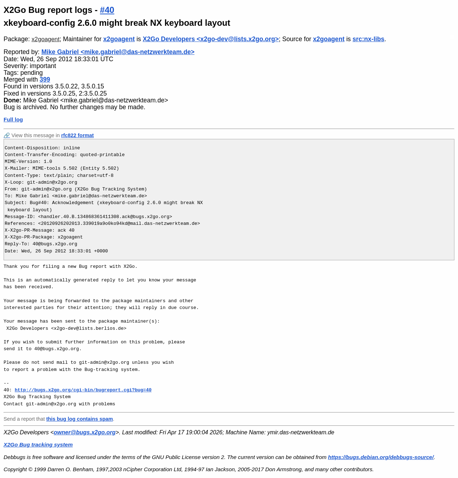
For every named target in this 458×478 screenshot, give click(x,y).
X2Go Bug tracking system (38, 444)
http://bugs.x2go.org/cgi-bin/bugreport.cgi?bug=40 (83, 390)
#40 (107, 10)
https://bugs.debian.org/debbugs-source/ (381, 457)
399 (45, 79)
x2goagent (45, 39)
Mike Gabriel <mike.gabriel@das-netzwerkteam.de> (118, 51)
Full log (13, 119)
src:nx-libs (368, 39)
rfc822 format (77, 135)
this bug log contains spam (79, 419)
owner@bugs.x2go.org (85, 432)
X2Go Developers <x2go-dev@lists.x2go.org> (211, 39)
